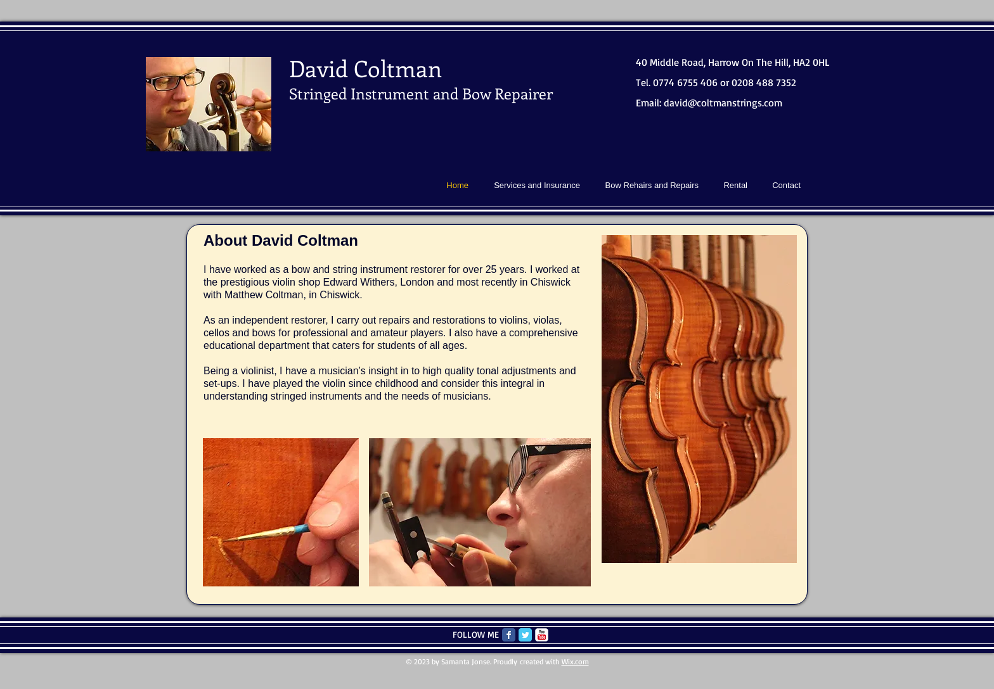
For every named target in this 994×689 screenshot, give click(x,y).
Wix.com (575, 661)
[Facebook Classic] (508, 635)
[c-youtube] (541, 635)
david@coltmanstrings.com (723, 102)
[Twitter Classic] (525, 635)
